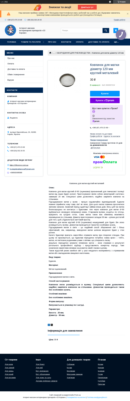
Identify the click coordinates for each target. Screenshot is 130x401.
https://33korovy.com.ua (19, 165)
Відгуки (10, 80)
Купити (105, 93)
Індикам (101, 371)
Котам (69, 368)
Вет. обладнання (43, 374)
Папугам (101, 384)
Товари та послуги (31, 42)
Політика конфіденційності (97, 397)
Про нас (52, 42)
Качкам (101, 368)
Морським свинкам (75, 374)
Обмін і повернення (15, 74)
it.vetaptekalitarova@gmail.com (22, 169)
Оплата (79, 42)
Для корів (9, 364)
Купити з (105, 100)
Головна (11, 42)
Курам (100, 364)
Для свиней (9, 368)
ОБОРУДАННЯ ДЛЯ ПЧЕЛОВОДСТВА (73, 53)
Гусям (100, 374)
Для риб (39, 368)
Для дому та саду (43, 378)
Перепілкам (102, 378)
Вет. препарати (42, 371)
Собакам (70, 364)
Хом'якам (71, 378)
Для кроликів (10, 378)
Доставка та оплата (98, 42)
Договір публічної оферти (46, 381)
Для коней (9, 374)
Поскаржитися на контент (76, 397)
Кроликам (71, 371)
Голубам (101, 381)
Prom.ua (77, 395)
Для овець (9, 371)
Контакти (66, 42)
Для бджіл (40, 364)
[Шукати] (106, 30)
